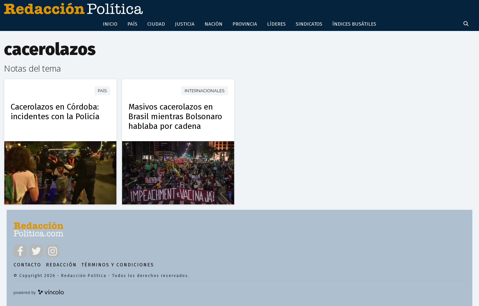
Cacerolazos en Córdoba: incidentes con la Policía (55, 111)
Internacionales (205, 90)
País (102, 90)
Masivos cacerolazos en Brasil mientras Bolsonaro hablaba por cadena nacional (175, 121)
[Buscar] (467, 24)
